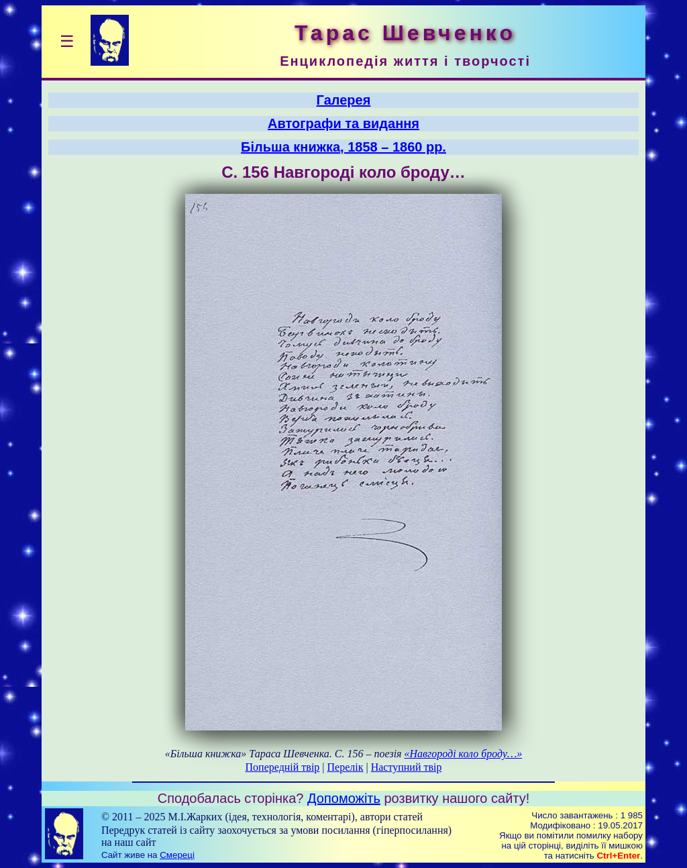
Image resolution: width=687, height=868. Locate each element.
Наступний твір (406, 767)
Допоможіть (343, 798)
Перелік (345, 767)
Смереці (177, 855)
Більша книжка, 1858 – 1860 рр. (343, 147)
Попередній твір (283, 767)
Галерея (344, 100)
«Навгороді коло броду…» (464, 753)
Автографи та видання (343, 123)
